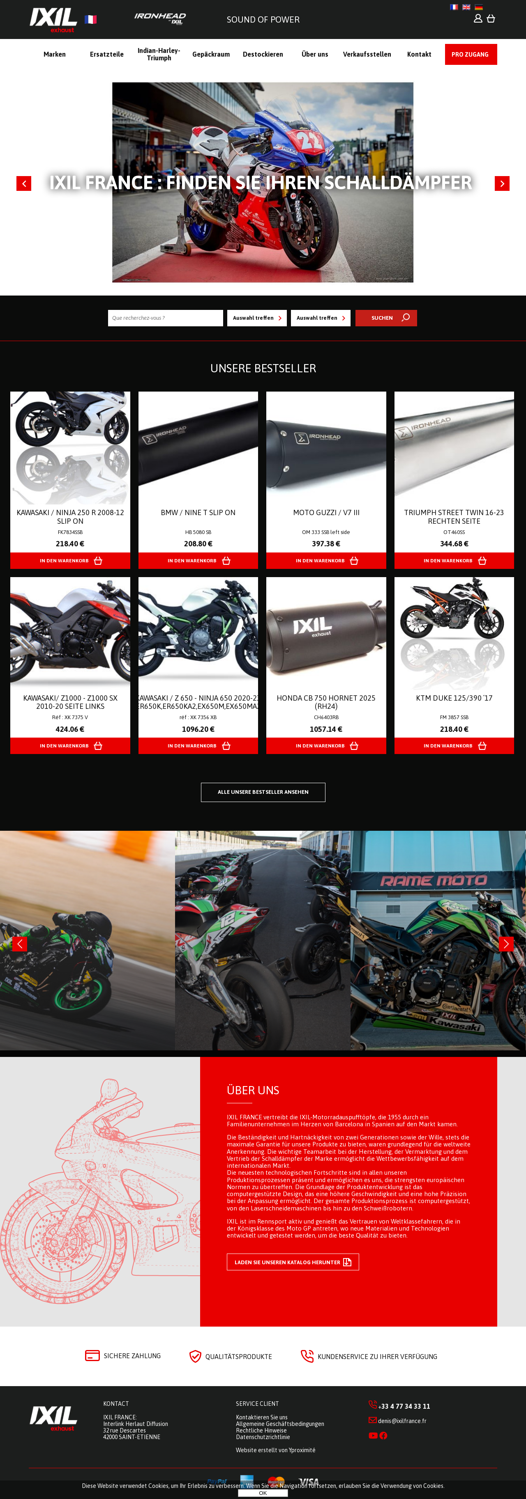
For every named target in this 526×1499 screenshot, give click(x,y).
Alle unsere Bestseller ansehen (263, 792)
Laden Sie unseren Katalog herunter (293, 1262)
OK (263, 1493)
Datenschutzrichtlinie (263, 1437)
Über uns (253, 1090)
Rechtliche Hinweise (261, 1430)
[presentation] (19, 944)
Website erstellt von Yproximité (276, 1450)
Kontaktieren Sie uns (262, 1417)
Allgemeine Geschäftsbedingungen (280, 1424)
